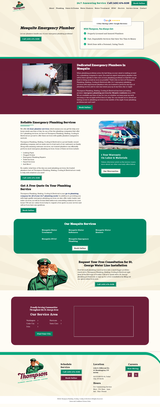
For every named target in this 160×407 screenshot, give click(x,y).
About (51, 8)
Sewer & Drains (72, 8)
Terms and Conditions (75, 404)
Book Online (139, 3)
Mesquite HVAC (49, 240)
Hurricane (53, 323)
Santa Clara (54, 326)
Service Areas (132, 8)
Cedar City (30, 326)
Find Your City (44, 337)
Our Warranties (110, 173)
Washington (30, 323)
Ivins (28, 329)
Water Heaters (86, 8)
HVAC (113, 8)
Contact (143, 8)
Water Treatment (102, 8)
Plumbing (60, 8)
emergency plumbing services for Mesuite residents (105, 94)
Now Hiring (133, 372)
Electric (121, 8)
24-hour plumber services (38, 130)
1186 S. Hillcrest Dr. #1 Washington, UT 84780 (101, 373)
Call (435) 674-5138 (118, 3)
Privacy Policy (87, 404)
